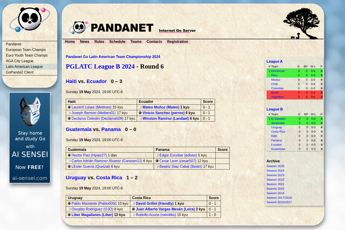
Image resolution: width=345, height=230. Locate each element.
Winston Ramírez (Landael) (166, 118)
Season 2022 (275, 179)
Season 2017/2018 (279, 197)
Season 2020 (275, 188)
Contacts (154, 42)
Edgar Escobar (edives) (178, 155)
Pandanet (13, 44)
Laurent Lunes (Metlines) (91, 107)
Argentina (277, 97)
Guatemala (79, 129)
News (84, 42)
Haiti (71, 81)
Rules (99, 42)
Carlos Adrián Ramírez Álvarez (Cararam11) (106, 161)
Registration (177, 42)
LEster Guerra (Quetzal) (90, 166)
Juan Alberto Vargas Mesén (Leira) (165, 209)
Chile (274, 84)
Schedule (117, 42)
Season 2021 (275, 184)
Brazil (274, 92)
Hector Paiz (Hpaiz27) (89, 155)
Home (70, 42)
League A (275, 61)
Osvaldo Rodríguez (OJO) (92, 209)
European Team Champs (26, 50)
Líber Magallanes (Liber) (92, 215)
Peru (274, 75)
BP (306, 66)
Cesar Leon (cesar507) (177, 161)
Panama (111, 129)
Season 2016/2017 (279, 202)
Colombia (277, 88)
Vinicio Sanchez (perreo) (164, 113)
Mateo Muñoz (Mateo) (161, 107)
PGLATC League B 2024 (100, 66)
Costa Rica (109, 177)
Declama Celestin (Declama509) (97, 118)
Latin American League (24, 67)
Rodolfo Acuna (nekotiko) (156, 215)
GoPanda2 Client (19, 72)
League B (275, 109)
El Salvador (278, 118)
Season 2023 (275, 175)
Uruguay (76, 177)
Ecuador (97, 81)
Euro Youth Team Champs (27, 55)
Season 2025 (275, 166)
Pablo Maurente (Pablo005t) (94, 203)
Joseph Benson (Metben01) (93, 113)
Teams (136, 42)
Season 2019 (275, 193)
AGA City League (20, 61)
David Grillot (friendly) (155, 203)
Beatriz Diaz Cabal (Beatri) (180, 166)
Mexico (275, 79)
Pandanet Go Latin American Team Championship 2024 (113, 57)
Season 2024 (275, 170)
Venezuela (278, 123)
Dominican (278, 71)
